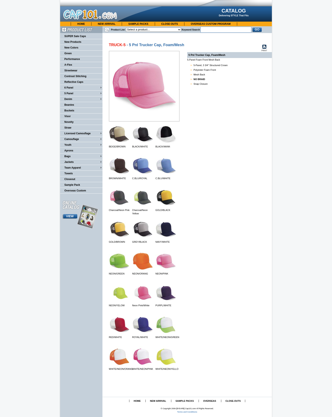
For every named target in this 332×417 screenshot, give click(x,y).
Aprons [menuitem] (68, 150)
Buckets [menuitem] (69, 110)
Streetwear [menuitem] (70, 70)
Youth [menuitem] (83, 144)
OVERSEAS (209, 401)
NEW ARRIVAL (107, 23)
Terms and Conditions (187, 412)
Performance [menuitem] (72, 59)
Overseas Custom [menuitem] (75, 190)
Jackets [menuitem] (83, 161)
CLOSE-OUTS (169, 23)
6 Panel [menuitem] (83, 87)
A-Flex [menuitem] (68, 64)
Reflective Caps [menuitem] (73, 81)
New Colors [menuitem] (71, 47)
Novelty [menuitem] (68, 122)
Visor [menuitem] (67, 116)
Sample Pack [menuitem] (72, 184)
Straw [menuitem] (67, 127)
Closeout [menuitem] (69, 179)
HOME (81, 23)
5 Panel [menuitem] (83, 93)
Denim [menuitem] (83, 99)
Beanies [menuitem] (69, 104)
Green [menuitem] (68, 53)
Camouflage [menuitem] (83, 139)
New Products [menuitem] (72, 41)
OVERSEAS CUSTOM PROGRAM (211, 23)
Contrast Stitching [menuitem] (75, 76)
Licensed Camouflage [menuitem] (83, 133)
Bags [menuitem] (83, 156)
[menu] (81, 113)
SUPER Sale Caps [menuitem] (75, 36)
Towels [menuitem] (68, 173)
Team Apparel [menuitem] (83, 167)
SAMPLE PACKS (138, 23)
